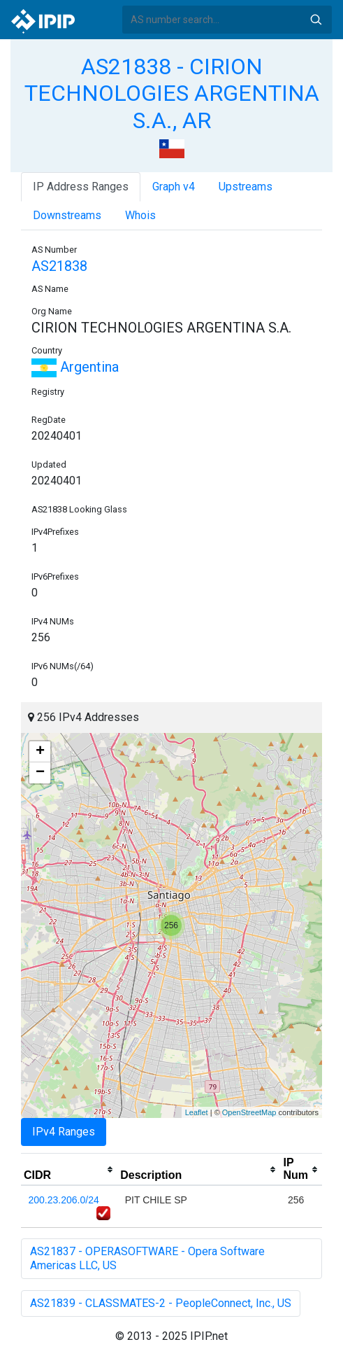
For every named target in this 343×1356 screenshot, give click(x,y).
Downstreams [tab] (67, 215)
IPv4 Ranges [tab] (63, 1131)
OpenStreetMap (249, 1112)
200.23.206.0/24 (64, 1199)
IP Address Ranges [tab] (81, 186)
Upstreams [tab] (245, 186)
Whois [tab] (140, 215)
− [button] (40, 772)
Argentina (75, 366)
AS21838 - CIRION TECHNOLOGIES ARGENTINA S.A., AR (171, 93)
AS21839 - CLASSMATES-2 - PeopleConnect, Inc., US (160, 1303)
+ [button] (40, 751)
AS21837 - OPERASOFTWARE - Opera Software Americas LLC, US (147, 1258)
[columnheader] (69, 1170)
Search (315, 19)
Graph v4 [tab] (173, 186)
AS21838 (59, 266)
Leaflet (196, 1112)
